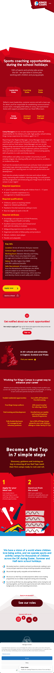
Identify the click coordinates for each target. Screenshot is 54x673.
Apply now (8, 288)
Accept (27, 658)
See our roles (27, 603)
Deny (27, 663)
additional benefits (19, 263)
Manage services (6, 654)
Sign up (27, 332)
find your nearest (32, 248)
